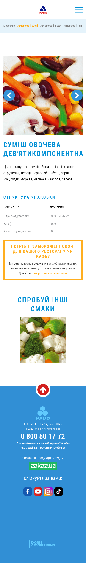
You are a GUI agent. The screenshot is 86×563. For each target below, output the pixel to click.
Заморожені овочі (27, 25)
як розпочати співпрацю (50, 273)
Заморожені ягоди (50, 25)
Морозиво (9, 25)
